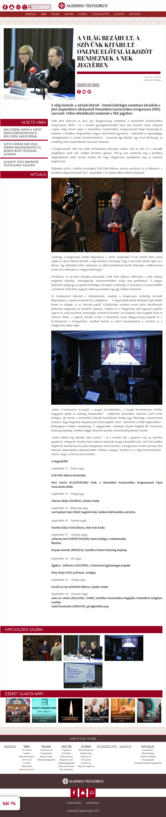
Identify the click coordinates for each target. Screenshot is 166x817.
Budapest (81, 85)
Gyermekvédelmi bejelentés (148, 763)
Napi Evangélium (86, 766)
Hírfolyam (27, 750)
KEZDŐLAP (10, 746)
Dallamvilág (86, 753)
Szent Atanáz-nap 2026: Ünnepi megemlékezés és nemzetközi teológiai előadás (22, 149)
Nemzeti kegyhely (46, 759)
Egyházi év (86, 756)
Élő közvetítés (100, 14)
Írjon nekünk (74, 803)
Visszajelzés (148, 759)
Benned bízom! (26, 769)
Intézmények (66, 756)
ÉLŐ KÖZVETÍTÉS (107, 746)
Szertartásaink (86, 750)
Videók (26, 753)
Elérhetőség (148, 753)
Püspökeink (46, 753)
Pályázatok (26, 766)
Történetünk (46, 750)
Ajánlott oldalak (148, 756)
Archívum (27, 759)
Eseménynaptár (27, 756)
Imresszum (148, 750)
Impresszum (92, 803)
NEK (89, 85)
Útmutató (86, 759)
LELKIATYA (125, 746)
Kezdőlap (30, 14)
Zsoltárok (86, 763)
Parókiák (66, 753)
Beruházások (66, 769)
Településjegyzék (66, 763)
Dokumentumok (66, 766)
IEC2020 (95, 85)
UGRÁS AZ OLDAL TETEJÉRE (83, 738)
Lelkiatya (119, 14)
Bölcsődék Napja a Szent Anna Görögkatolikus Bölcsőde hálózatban (22, 133)
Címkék (27, 763)
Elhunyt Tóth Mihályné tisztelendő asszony (21, 163)
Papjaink (66, 750)
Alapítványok (66, 759)
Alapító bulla (46, 756)
